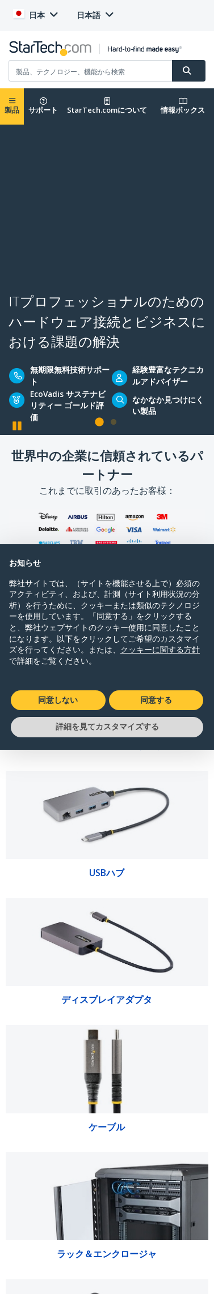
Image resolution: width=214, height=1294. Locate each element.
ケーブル (107, 1127)
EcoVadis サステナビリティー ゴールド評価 (68, 405)
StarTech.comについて (107, 106)
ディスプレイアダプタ (106, 999)
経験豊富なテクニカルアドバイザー (168, 375)
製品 (12, 106)
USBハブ (106, 872)
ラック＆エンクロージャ (107, 1254)
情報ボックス (183, 106)
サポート (43, 106)
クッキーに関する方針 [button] (160, 649)
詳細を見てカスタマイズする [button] (107, 726)
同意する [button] (156, 699)
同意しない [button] (58, 699)
